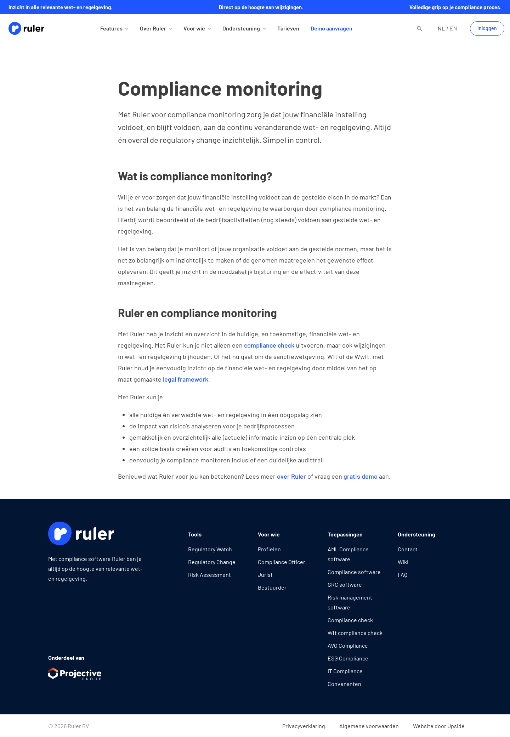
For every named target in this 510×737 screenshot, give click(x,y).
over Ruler (291, 476)
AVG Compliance (348, 645)
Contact (408, 549)
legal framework (185, 379)
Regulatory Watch (210, 549)
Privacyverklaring (303, 725)
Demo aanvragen (331, 28)
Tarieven (288, 28)
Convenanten (344, 683)
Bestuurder (272, 587)
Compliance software (354, 571)
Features (111, 28)
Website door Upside (439, 725)
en (453, 28)
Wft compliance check (355, 632)
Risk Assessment (209, 574)
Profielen (269, 549)
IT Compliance (345, 671)
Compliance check (350, 620)
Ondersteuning (241, 28)
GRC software (345, 584)
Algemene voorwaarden (369, 725)
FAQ (402, 574)
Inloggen (487, 28)
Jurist (265, 574)
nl (441, 28)
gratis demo (361, 476)
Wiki (403, 561)
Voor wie (194, 28)
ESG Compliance (348, 658)
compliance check (269, 345)
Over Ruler (153, 28)
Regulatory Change (212, 561)
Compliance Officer (281, 561)
